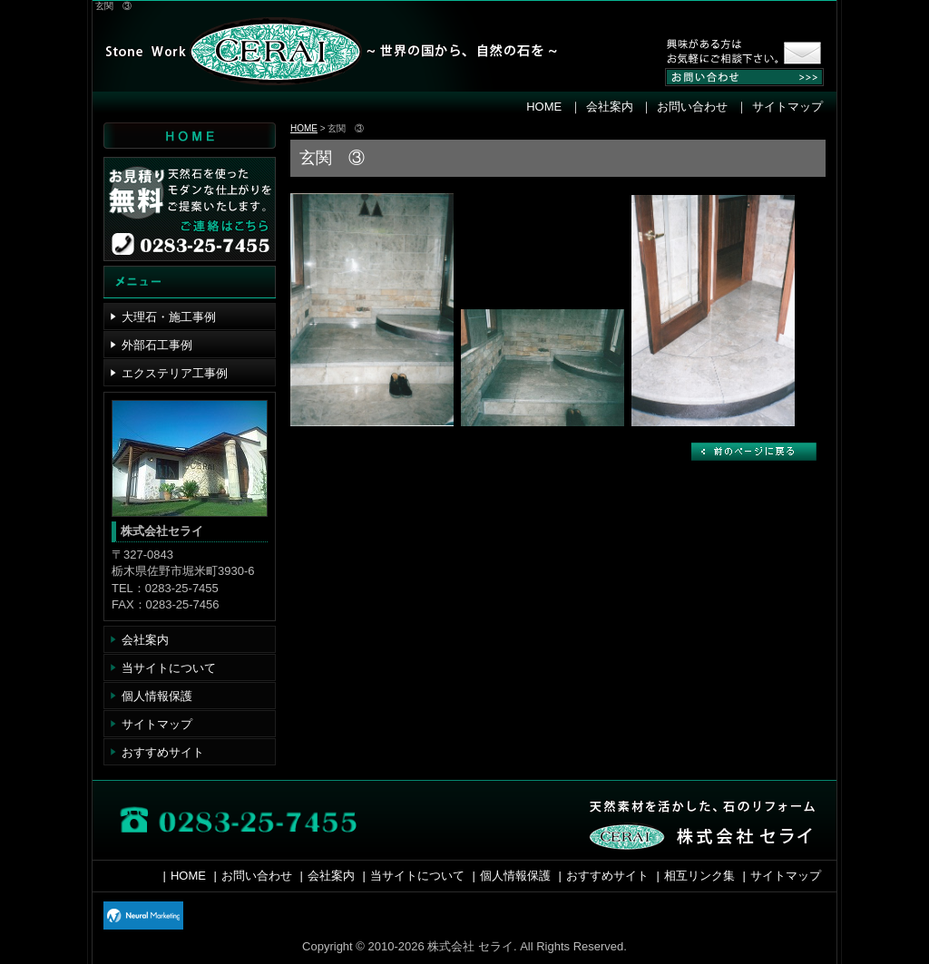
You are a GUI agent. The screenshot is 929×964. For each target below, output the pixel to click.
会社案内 (609, 106)
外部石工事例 (157, 345)
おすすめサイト (163, 752)
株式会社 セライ (319, 53)
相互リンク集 (699, 875)
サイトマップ (787, 106)
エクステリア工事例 (175, 373)
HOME (544, 106)
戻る (754, 452)
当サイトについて (169, 668)
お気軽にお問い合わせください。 (727, 53)
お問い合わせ (692, 106)
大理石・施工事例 (169, 317)
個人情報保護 (157, 696)
